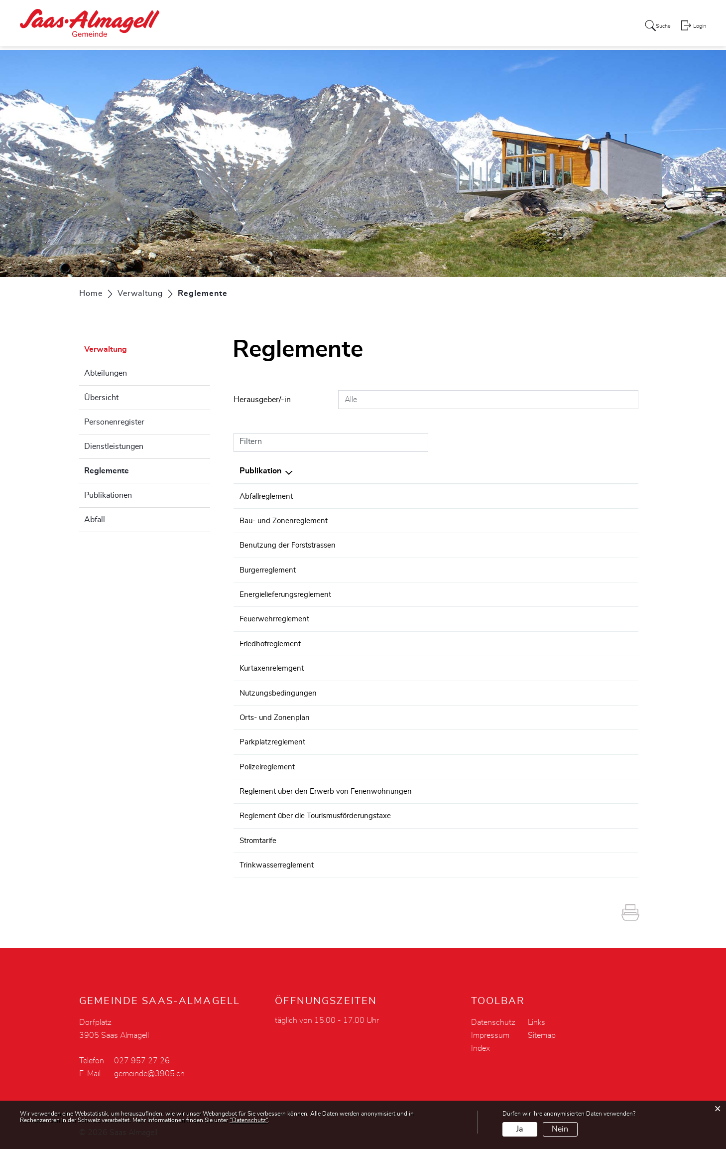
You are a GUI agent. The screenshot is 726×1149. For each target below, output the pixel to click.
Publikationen (108, 495)
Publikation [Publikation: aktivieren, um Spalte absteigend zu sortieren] (260, 471)
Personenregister (114, 422)
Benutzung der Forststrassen (291, 545)
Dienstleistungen (113, 446)
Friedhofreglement (272, 643)
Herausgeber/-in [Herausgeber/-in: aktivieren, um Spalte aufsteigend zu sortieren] (516, 471)
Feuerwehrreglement (276, 618)
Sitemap (542, 1033)
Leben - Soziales (469, 26)
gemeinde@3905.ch (149, 1071)
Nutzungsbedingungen (280, 692)
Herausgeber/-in (262, 400)
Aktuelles (322, 26)
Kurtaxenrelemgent (273, 667)
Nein (560, 1129)
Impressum (490, 1033)
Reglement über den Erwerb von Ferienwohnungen (329, 789)
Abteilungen (105, 373)
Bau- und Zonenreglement (286, 521)
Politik (361, 26)
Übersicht (101, 398)
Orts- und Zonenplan (276, 716)
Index (480, 1046)
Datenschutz (493, 1020)
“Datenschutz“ (249, 1120)
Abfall (94, 520)
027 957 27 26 (142, 1058)
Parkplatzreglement (274, 740)
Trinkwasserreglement (279, 862)
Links (536, 1020)
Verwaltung (405, 26)
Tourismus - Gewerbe (553, 26)
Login (699, 28)
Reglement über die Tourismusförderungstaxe (320, 814)
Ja (519, 1129)
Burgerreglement (269, 570)
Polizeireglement (269, 765)
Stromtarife (259, 838)
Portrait (279, 26)
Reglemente (131, 469)
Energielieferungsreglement (288, 594)
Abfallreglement (268, 496)
